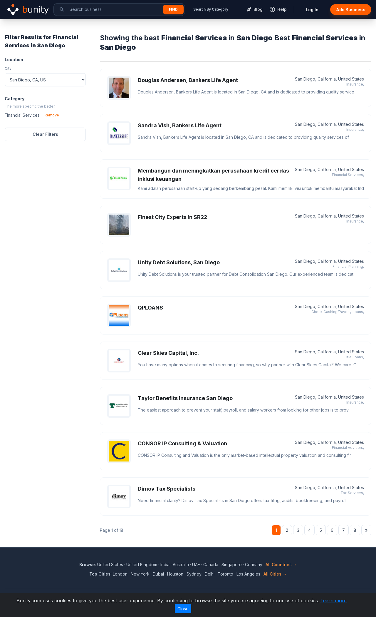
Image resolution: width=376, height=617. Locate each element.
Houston (175, 573)
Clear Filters (45, 134)
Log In (312, 9)
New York (140, 573)
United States (110, 564)
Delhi (209, 573)
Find (173, 9)
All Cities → (275, 573)
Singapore (231, 564)
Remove (51, 115)
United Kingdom (141, 564)
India (164, 564)
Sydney (194, 573)
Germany (253, 564)
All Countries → (281, 564)
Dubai (158, 573)
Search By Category (210, 9)
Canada (210, 564)
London (120, 573)
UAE (196, 564)
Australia (181, 564)
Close (183, 608)
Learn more (333, 600)
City (8, 68)
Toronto (225, 573)
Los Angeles (248, 573)
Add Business (350, 9)
